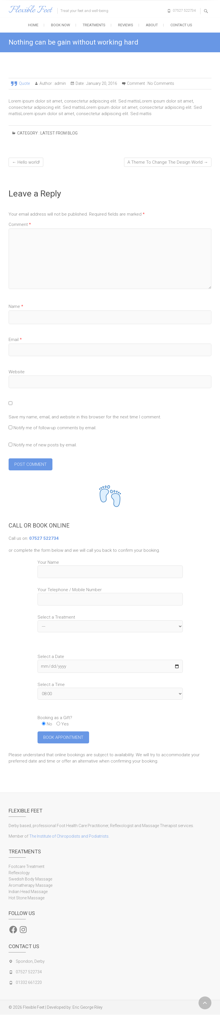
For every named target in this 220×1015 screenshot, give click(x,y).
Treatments (94, 25)
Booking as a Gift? (55, 717)
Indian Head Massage (28, 892)
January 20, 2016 (101, 83)
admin (60, 83)
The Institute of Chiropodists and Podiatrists (69, 836)
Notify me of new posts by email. (45, 445)
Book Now (60, 25)
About (152, 25)
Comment (20, 224)
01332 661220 (29, 982)
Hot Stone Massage (26, 898)
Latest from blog (59, 133)
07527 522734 (184, 10)
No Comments (161, 83)
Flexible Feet (30, 10)
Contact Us (181, 25)
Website (17, 371)
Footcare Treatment (26, 866)
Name (16, 306)
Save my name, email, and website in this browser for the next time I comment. (85, 417)
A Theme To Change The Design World (167, 162)
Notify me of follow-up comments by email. (55, 427)
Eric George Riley (87, 1007)
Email (15, 339)
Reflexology (19, 873)
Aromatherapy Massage (30, 885)
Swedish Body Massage (30, 879)
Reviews (125, 25)
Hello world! (26, 162)
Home (33, 25)
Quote (24, 83)
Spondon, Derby (30, 961)
